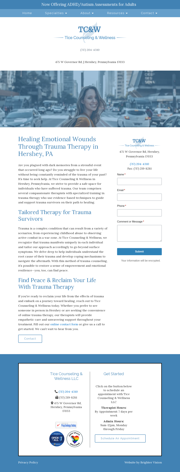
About (85, 13)
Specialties (54, 13)
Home (27, 13)
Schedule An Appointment (120, 438)
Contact (147, 13)
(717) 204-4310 (90, 50)
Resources (116, 13)
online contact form (64, 324)
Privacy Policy (28, 462)
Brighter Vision (151, 462)
